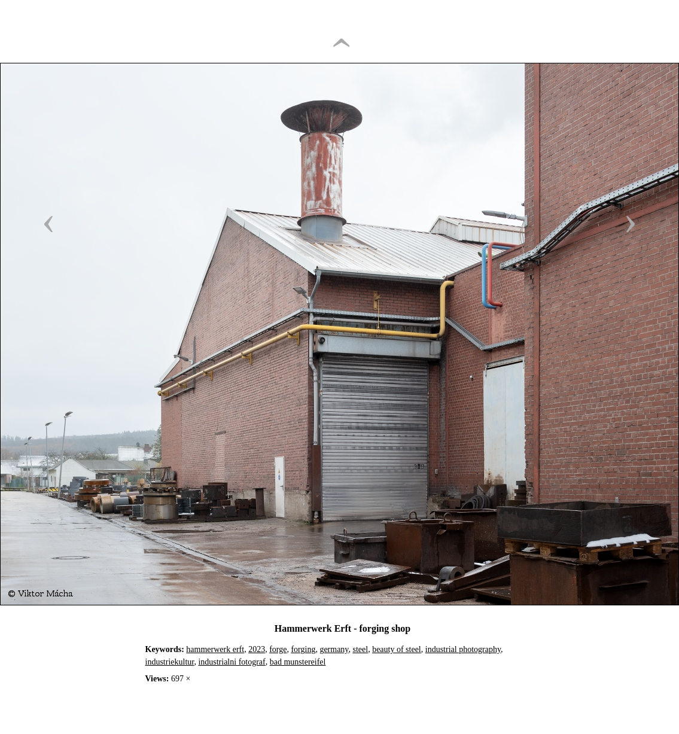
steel (360, 649)
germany (333, 649)
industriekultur (169, 661)
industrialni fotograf (231, 661)
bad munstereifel (298, 661)
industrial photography (463, 649)
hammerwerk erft (215, 649)
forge (278, 649)
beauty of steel (396, 649)
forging (303, 649)
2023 (256, 649)
